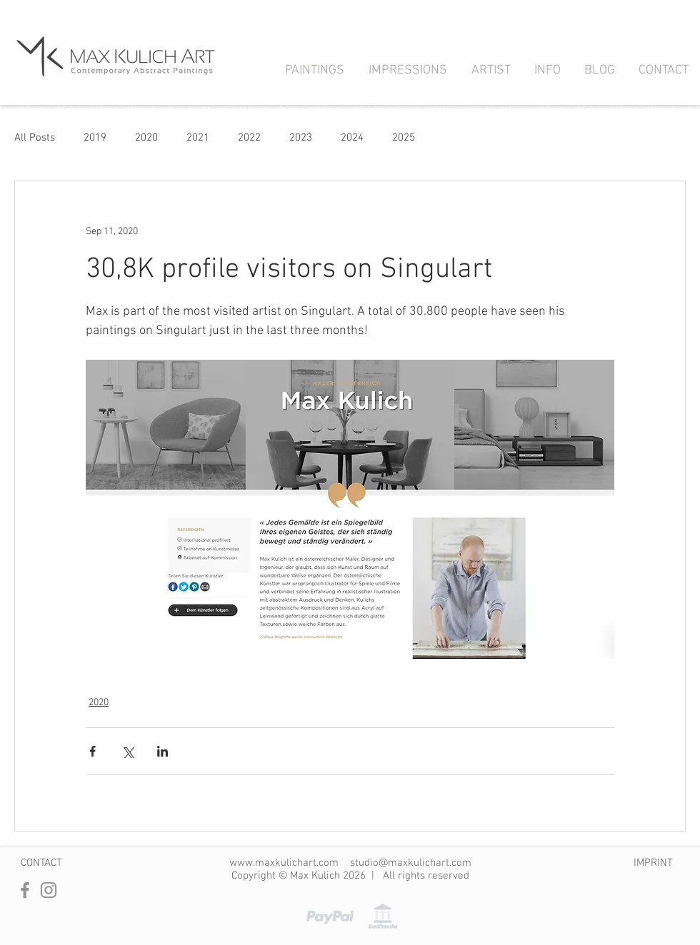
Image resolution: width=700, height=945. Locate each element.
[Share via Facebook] (92, 751)
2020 (146, 137)
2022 (249, 137)
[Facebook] (25, 890)
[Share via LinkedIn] (162, 751)
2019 (95, 137)
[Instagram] (48, 890)
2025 (403, 137)
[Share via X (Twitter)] (127, 751)
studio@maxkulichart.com (410, 862)
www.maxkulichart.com (284, 862)
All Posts (34, 137)
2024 (352, 137)
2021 (197, 137)
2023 (300, 137)
